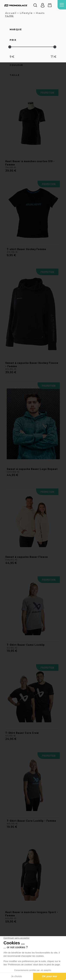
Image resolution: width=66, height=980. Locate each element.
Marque (16, 29)
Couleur (16, 65)
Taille (14, 75)
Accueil (10, 13)
